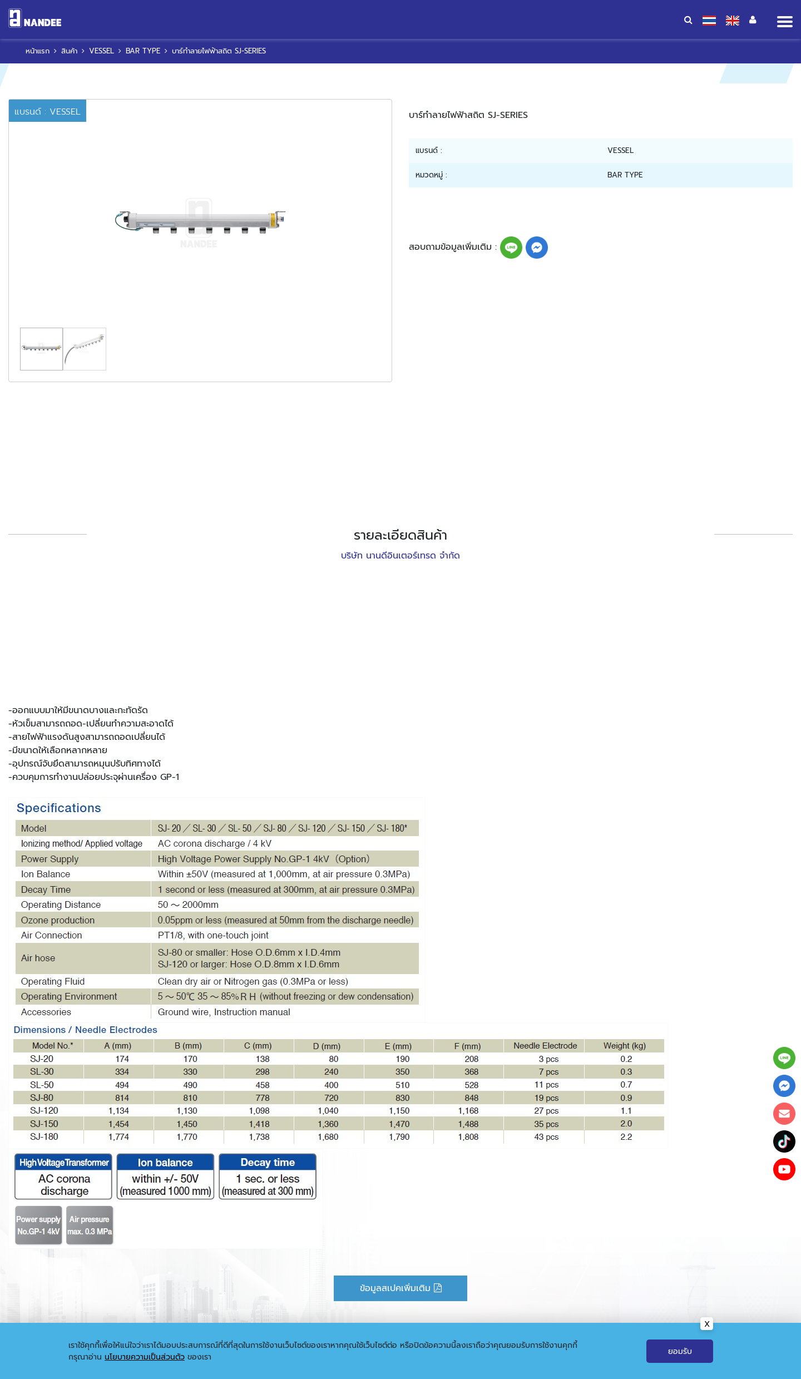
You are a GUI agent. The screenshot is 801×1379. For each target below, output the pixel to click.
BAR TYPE (143, 51)
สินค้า (69, 51)
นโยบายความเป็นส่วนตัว (145, 1368)
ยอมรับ (680, 1362)
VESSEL (101, 51)
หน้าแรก (38, 51)
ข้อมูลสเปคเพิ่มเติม (401, 1288)
